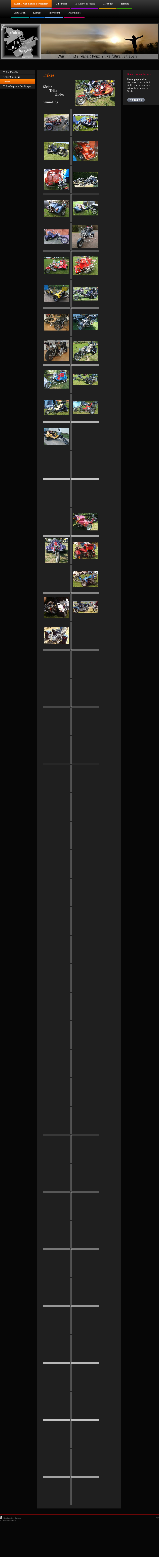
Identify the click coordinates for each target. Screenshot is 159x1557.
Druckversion (7, 1518)
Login (157, 1517)
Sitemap (18, 1518)
